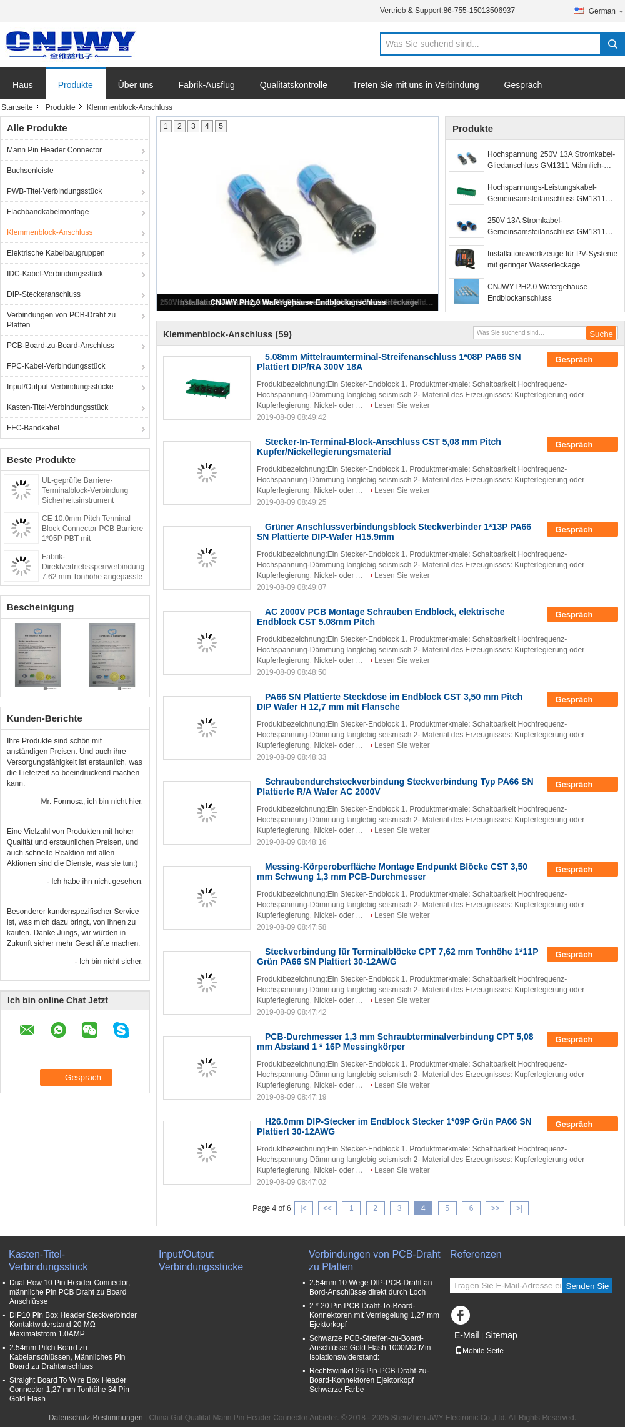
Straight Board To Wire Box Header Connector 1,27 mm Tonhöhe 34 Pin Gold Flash (69, 1389)
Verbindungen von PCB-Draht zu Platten (61, 320)
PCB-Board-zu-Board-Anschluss (60, 345)
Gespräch (523, 85)
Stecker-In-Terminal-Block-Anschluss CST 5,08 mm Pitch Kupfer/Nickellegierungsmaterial (379, 447)
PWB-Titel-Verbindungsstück (54, 191)
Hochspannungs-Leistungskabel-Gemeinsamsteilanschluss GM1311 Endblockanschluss (547, 193)
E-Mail (466, 1335)
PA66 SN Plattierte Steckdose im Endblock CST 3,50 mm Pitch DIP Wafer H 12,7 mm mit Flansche (389, 702)
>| (519, 1208)
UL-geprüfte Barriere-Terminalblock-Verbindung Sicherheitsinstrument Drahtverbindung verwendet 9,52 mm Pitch (88, 500)
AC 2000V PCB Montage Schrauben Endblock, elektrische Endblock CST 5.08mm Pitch (381, 617)
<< (327, 1208)
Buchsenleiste (30, 170)
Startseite (17, 107)
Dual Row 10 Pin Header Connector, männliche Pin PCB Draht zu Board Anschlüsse (69, 1292)
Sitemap (501, 1335)
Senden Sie (587, 1286)
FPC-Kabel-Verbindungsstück (56, 366)
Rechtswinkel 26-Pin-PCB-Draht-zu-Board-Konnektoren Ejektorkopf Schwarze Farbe (369, 1380)
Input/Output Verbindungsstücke (60, 386)
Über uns (136, 85)
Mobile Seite (479, 1350)
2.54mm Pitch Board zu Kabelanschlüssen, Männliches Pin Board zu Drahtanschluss (67, 1357)
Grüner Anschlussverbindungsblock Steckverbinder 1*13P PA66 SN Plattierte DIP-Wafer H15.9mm (394, 532)
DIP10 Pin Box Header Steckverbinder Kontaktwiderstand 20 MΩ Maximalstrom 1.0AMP (73, 1324)
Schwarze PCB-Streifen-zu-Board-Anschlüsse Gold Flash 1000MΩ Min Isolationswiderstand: (370, 1347)
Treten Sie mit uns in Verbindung (415, 85)
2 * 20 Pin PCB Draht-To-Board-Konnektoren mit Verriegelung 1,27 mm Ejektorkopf (374, 1315)
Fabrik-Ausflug (207, 85)
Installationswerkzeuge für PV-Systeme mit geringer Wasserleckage (553, 259)
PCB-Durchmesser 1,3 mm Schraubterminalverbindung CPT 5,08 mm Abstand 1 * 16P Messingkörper (395, 1042)
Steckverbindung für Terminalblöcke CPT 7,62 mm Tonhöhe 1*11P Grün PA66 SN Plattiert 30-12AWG (397, 957)
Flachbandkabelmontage (48, 211)
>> (495, 1208)
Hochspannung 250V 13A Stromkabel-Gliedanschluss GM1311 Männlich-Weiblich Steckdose (551, 160)
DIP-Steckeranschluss (44, 294)
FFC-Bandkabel (33, 428)
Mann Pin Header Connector (54, 150)
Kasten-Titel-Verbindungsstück (57, 407)
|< (304, 1208)
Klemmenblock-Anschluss (49, 232)
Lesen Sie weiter (402, 405)
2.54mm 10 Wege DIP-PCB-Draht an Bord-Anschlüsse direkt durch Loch (370, 1287)
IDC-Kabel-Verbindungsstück (55, 273)
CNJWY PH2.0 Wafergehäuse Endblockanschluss (298, 302)
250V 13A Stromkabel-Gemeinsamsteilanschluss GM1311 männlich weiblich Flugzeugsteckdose (550, 226)
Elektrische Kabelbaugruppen (56, 253)
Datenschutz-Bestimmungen (96, 1417)
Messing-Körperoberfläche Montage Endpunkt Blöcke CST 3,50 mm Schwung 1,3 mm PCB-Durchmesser (392, 872)
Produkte (75, 85)
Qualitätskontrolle (294, 85)
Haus (22, 85)
